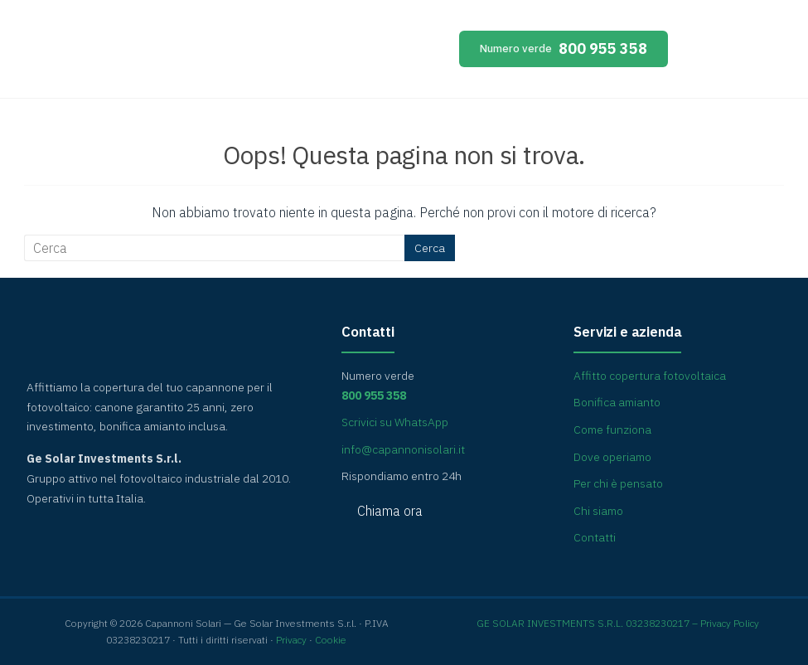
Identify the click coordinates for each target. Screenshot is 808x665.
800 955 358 (564, 48)
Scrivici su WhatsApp (394, 422)
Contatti (594, 537)
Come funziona (612, 429)
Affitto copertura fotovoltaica (649, 375)
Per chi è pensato (618, 483)
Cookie (330, 639)
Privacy (291, 639)
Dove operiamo (612, 456)
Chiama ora (390, 510)
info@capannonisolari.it (403, 449)
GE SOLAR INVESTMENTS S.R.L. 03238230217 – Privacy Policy (618, 623)
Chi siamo (598, 510)
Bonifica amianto (616, 402)
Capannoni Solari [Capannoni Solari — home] (173, 53)
